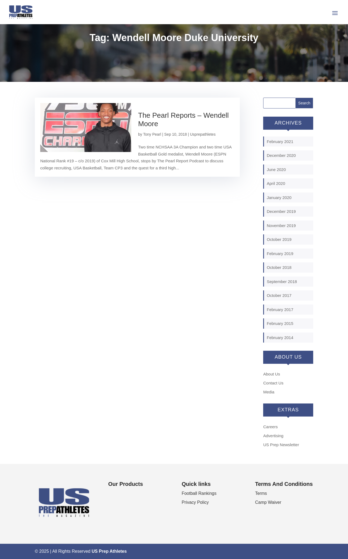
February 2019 (280, 253)
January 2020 (279, 197)
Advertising (273, 435)
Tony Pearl (152, 134)
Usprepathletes (203, 134)
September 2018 (282, 281)
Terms (261, 493)
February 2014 (280, 337)
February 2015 (280, 323)
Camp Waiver (268, 502)
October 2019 (279, 239)
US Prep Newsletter (281, 444)
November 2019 (281, 225)
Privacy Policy (195, 502)
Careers (270, 426)
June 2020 (276, 169)
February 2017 (280, 309)
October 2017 (279, 295)
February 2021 (280, 141)
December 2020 (281, 155)
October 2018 (279, 267)
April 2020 (276, 183)
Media (268, 392)
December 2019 (281, 211)
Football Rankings (199, 493)
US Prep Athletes (109, 551)
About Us (271, 374)
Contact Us (273, 383)
